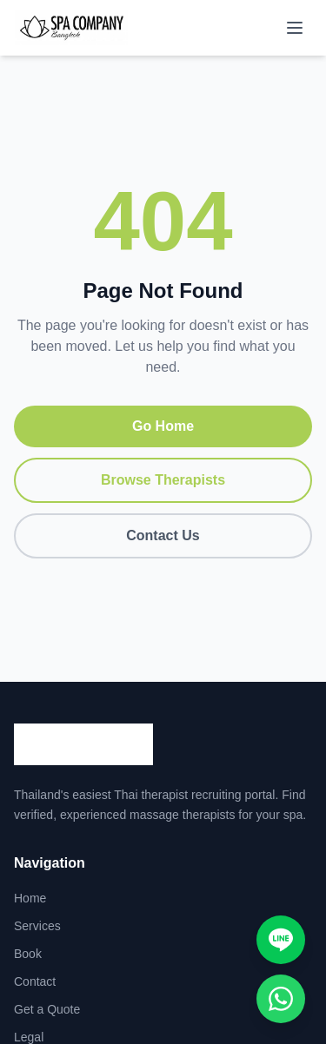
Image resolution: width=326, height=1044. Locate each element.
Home (30, 898)
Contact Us (162, 535)
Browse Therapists (163, 479)
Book (28, 954)
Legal (28, 1037)
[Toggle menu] (294, 27)
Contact (35, 981)
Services (37, 926)
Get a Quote (47, 1009)
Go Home (163, 426)
